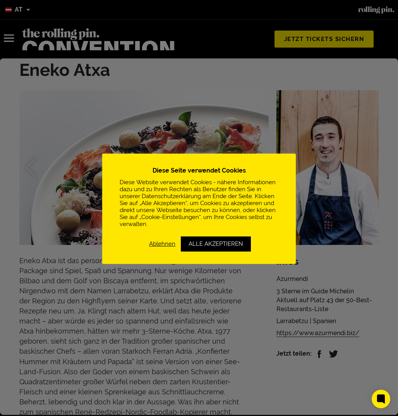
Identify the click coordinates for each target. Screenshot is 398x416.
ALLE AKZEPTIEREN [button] (216, 243)
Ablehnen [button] (162, 243)
